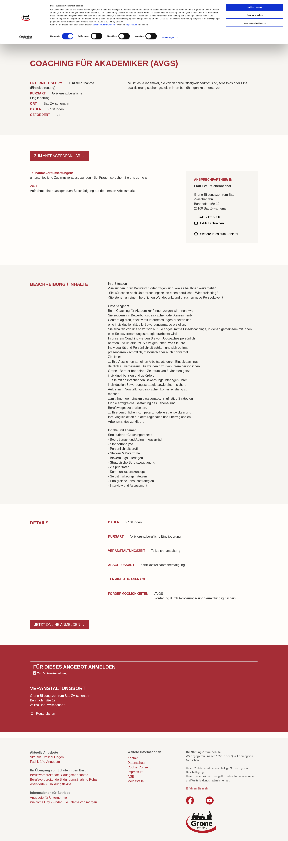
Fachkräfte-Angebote (45, 761)
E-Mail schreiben (212, 223)
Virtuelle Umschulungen (47, 757)
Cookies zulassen (255, 8)
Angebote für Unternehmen (49, 797)
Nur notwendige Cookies (255, 24)
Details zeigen (168, 38)
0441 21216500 (209, 217)
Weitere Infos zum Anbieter (219, 234)
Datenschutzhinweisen (104, 26)
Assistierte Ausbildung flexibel (51, 784)
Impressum (131, 26)
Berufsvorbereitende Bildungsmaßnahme (59, 775)
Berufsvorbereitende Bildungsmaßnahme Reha (63, 779)
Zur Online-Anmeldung (52, 673)
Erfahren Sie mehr (197, 788)
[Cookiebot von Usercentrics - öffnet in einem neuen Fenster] (25, 39)
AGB (131, 776)
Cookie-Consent (139, 767)
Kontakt (133, 758)
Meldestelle (136, 781)
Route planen (45, 713)
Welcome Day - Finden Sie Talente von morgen (63, 802)
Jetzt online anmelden (57, 625)
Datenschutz (136, 762)
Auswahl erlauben (255, 16)
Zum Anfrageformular (57, 156)
